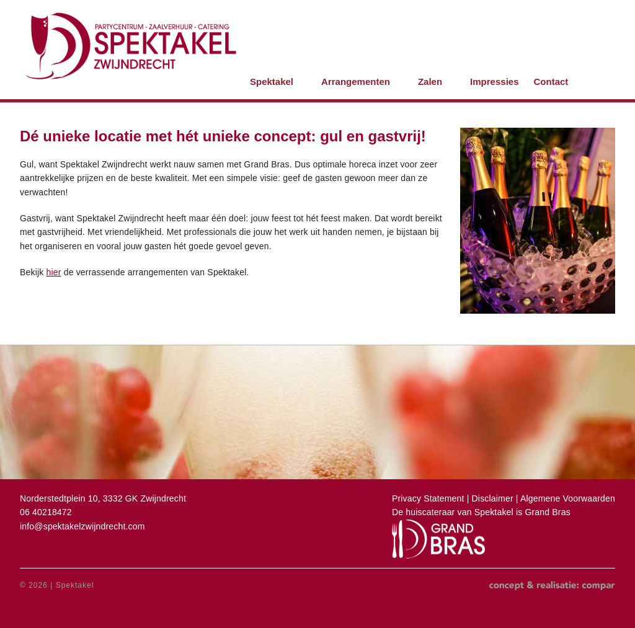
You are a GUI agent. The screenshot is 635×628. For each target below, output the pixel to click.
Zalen (430, 81)
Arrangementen (355, 81)
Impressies (494, 81)
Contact (550, 81)
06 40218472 (46, 512)
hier (54, 272)
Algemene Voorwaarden (567, 498)
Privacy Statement (428, 498)
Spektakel (271, 81)
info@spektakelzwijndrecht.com (82, 526)
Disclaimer (494, 498)
